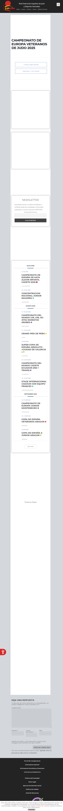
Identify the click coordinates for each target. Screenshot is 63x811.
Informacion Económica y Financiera (32, 768)
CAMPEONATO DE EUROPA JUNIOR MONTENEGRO (31, 405)
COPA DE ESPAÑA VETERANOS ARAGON (33, 420)
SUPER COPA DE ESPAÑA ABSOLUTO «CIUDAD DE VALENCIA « (34, 348)
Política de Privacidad (32, 778)
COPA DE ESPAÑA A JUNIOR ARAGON (32, 434)
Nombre (15, 730)
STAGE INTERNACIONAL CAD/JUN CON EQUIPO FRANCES (34, 383)
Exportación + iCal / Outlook (31, 71)
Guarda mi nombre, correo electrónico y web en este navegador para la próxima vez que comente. (29, 742)
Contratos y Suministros (32, 772)
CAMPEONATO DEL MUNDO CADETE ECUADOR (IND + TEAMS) (32, 366)
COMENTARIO (16, 708)
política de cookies (42, 806)
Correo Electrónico (30, 212)
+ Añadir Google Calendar (31, 64)
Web (40, 730)
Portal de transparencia (32, 761)
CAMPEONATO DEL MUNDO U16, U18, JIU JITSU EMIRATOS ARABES (32, 319)
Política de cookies (32, 789)
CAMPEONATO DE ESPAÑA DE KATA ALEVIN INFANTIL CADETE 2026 (31, 278)
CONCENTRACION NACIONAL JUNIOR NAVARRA (31, 295)
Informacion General (32, 765)
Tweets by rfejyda (30, 502)
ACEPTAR (31, 809)
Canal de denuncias (32, 793)
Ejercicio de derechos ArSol (32, 785)
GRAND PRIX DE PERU (33, 333)
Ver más (30, 446)
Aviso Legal (32, 782)
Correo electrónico (30, 731)
